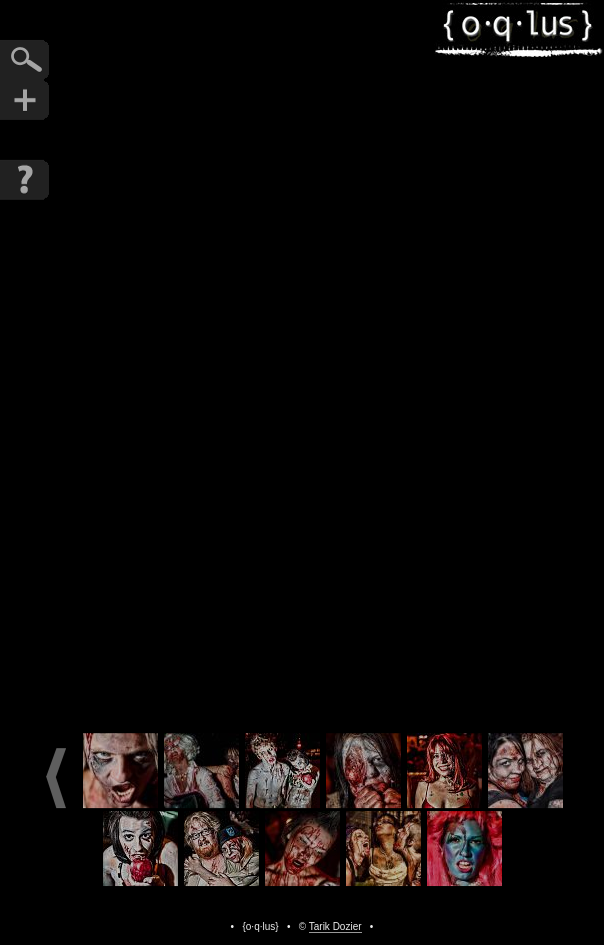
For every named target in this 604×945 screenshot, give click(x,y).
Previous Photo (202, 361)
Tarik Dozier (335, 926)
